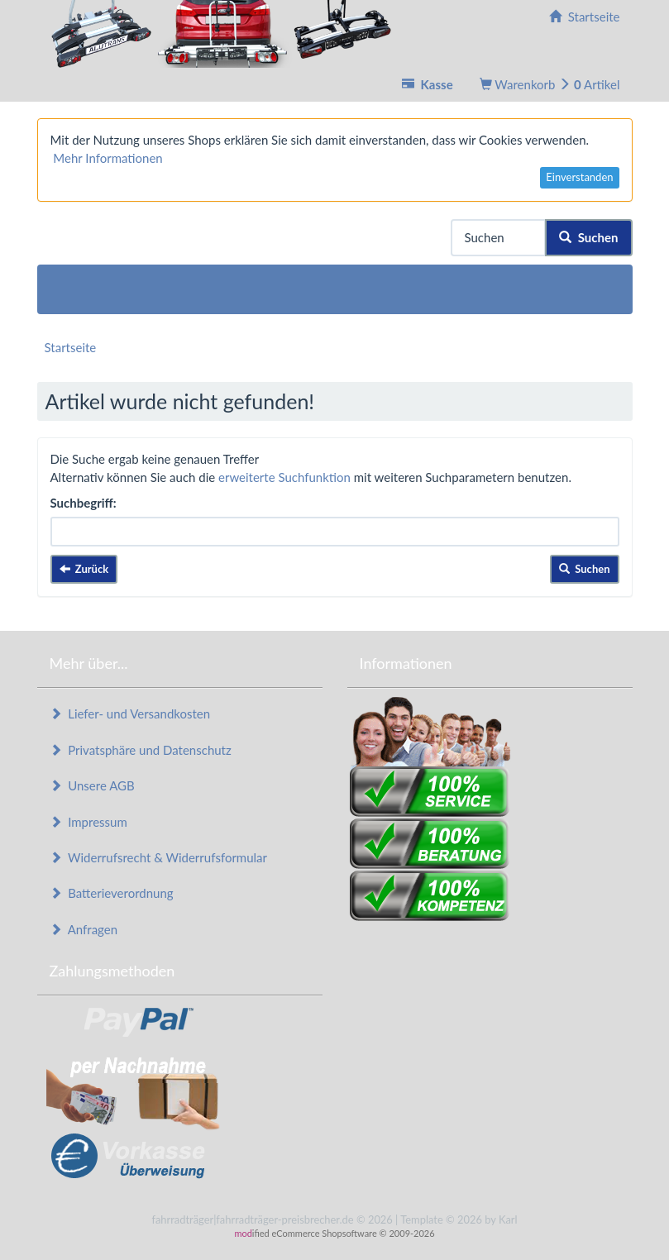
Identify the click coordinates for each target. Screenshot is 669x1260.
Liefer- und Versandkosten (130, 713)
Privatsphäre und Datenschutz (141, 749)
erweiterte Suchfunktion (284, 477)
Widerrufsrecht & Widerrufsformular (159, 857)
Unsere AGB (92, 785)
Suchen (588, 237)
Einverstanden (579, 177)
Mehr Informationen (107, 157)
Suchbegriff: (83, 502)
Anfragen (84, 929)
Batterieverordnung (112, 892)
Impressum (88, 821)
